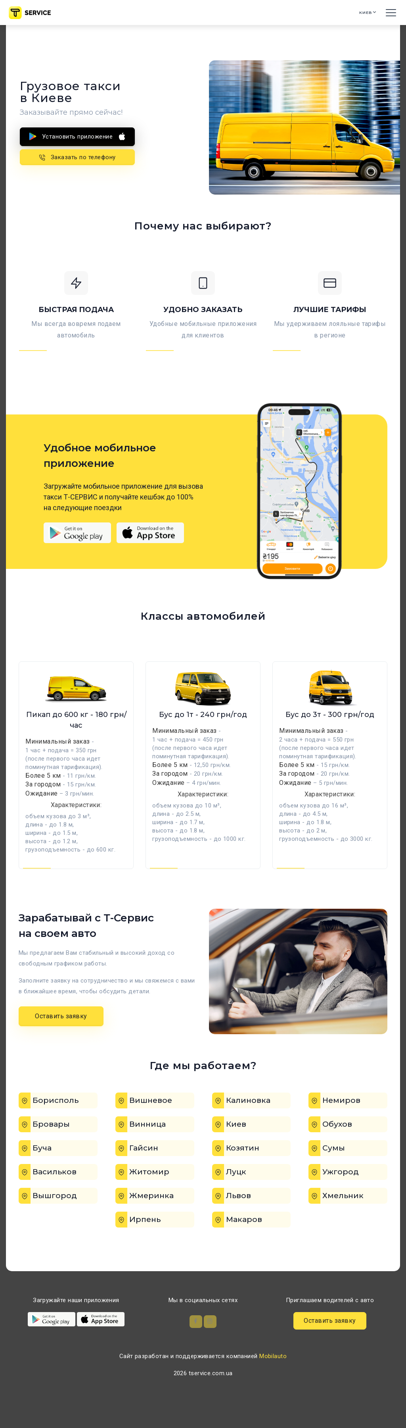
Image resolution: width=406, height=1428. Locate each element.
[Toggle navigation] (389, 12)
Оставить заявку (61, 1032)
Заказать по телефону (77, 156)
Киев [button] (359, 12)
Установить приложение (77, 136)
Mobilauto (273, 1375)
